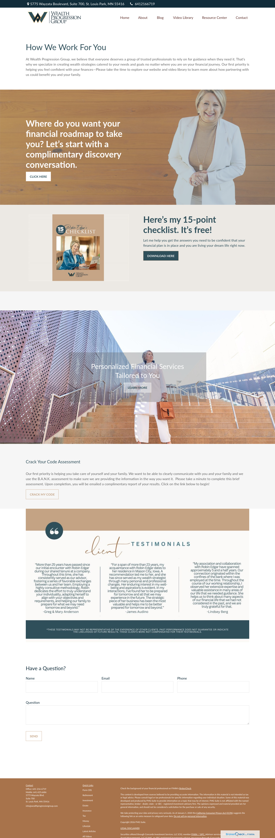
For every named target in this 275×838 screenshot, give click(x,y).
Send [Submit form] (34, 736)
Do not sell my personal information (190, 816)
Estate (85, 805)
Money (86, 821)
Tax (84, 816)
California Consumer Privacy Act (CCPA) (214, 813)
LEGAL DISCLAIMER (130, 828)
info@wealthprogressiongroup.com (42, 806)
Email (106, 678)
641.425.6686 (39, 792)
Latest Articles (89, 831)
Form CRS (87, 790)
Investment (88, 800)
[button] (125, 17)
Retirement (88, 795)
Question (33, 702)
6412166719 (142, 4)
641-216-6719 (39, 789)
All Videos (87, 836)
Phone (182, 678)
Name (30, 678)
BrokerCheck (185, 788)
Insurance (87, 810)
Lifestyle (87, 826)
